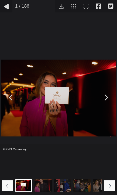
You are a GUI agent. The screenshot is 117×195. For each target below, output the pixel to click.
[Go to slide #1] (23, 185)
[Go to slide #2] (43, 185)
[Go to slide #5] (101, 185)
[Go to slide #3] (62, 185)
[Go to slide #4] (82, 185)
